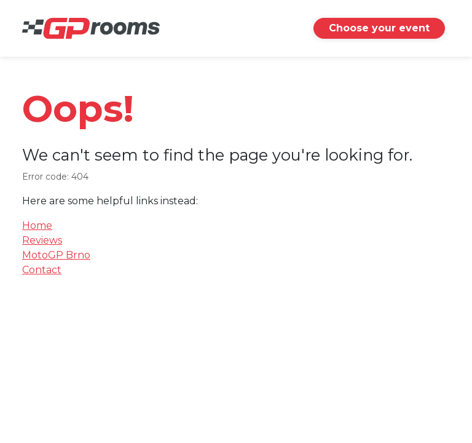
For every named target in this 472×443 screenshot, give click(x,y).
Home (37, 225)
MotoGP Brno (56, 255)
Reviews (42, 240)
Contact (41, 270)
